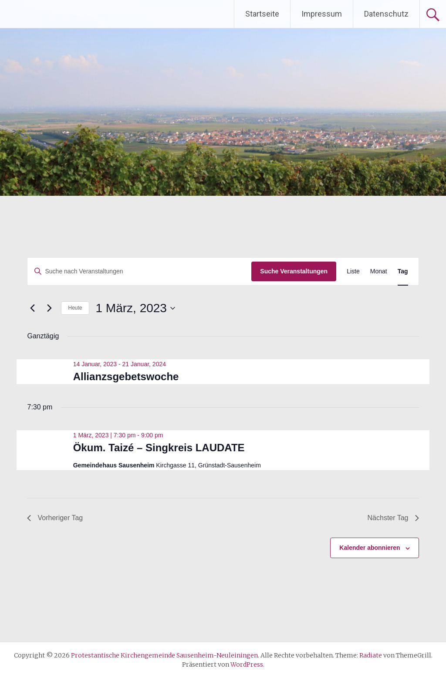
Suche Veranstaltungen (294, 271)
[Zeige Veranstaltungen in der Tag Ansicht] (403, 271)
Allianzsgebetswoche (126, 376)
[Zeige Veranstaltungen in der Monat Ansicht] (378, 271)
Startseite (262, 13)
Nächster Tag (393, 517)
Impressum (321, 13)
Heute (75, 308)
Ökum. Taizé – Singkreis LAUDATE (159, 447)
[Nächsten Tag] (49, 308)
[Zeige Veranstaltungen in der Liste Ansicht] (353, 271)
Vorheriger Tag (55, 517)
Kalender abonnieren (369, 547)
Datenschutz (386, 13)
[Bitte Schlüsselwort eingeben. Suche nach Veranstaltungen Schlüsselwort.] (139, 271)
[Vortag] (32, 308)
